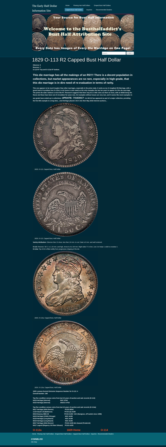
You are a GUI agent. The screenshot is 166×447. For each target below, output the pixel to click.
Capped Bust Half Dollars (74, 10)
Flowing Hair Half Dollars (81, 5)
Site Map (34, 442)
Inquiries (89, 10)
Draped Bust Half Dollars (102, 5)
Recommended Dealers (104, 10)
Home (68, 5)
